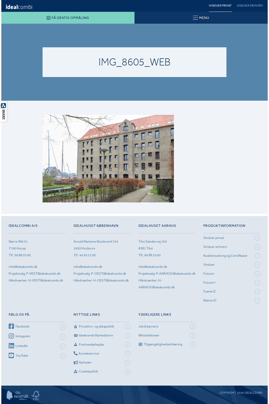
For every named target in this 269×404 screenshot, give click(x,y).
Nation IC (210, 300)
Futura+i (209, 282)
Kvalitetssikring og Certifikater (225, 256)
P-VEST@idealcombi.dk (43, 273)
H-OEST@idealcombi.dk (111, 280)
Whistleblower (148, 335)
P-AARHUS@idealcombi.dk (175, 273)
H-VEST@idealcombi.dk (45, 280)
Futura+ (209, 273)
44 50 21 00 (87, 255)
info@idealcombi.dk (23, 267)
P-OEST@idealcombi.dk (108, 273)
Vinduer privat (220, 5)
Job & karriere (148, 326)
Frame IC (209, 291)
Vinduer (209, 265)
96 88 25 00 (22, 255)
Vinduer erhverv (250, 5)
